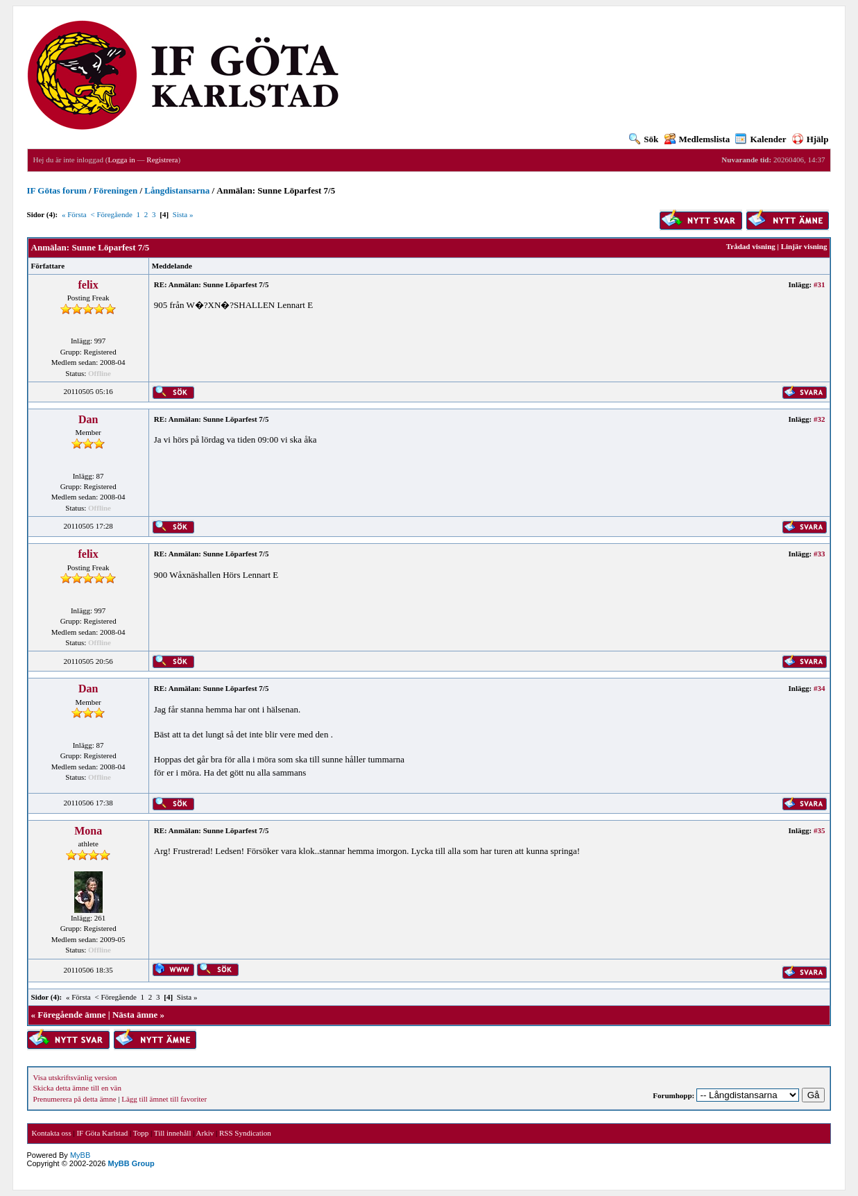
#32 (819, 419)
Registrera (162, 159)
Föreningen (115, 190)
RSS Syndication (245, 1133)
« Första (74, 214)
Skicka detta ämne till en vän (77, 1088)
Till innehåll (172, 1133)
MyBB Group (131, 1163)
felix (88, 285)
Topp (140, 1133)
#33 (819, 553)
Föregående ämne (71, 1014)
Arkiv (205, 1133)
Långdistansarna (176, 190)
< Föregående (111, 214)
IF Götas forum (57, 190)
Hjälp (810, 139)
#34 (819, 688)
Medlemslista (697, 139)
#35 (819, 830)
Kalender (760, 139)
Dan (88, 419)
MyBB (80, 1155)
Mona (88, 831)
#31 (819, 284)
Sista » (183, 214)
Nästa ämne (134, 1014)
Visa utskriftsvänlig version (75, 1077)
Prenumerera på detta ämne (75, 1099)
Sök (643, 139)
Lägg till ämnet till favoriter (164, 1099)
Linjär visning (804, 246)
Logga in (121, 159)
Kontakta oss (51, 1133)
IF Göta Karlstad (102, 1133)
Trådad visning (750, 246)
